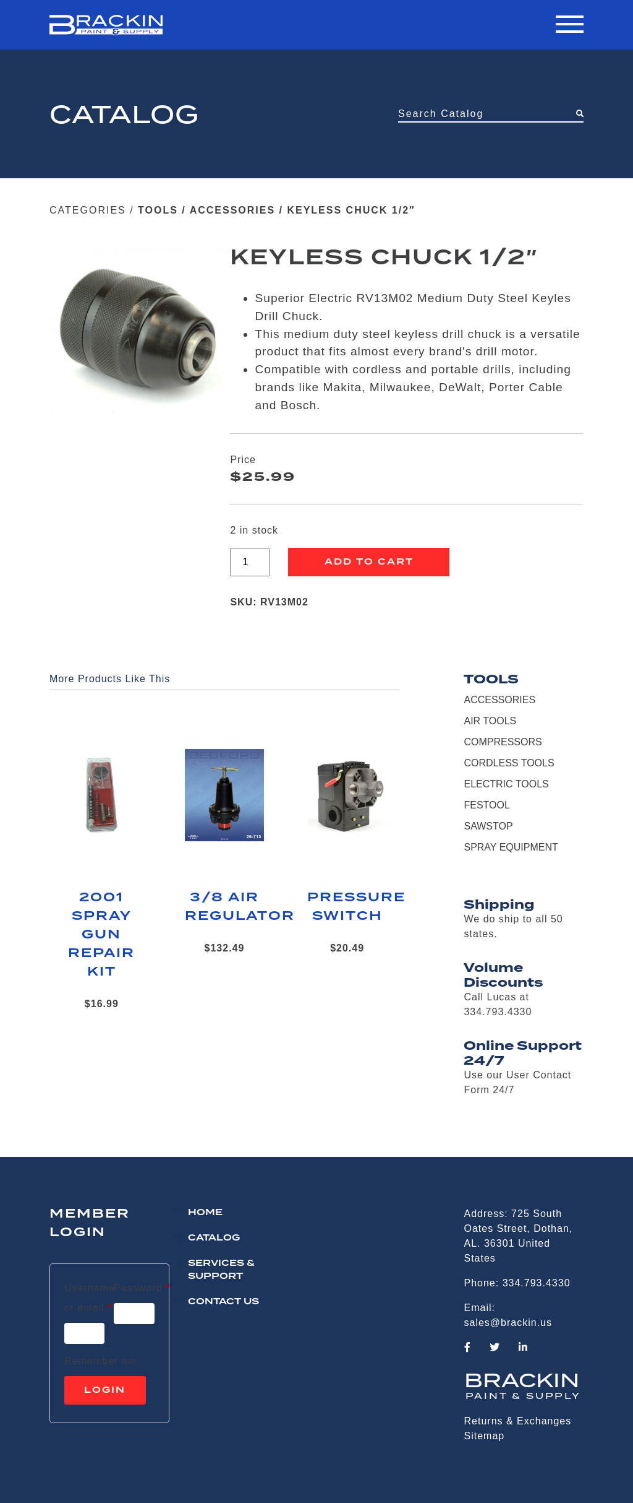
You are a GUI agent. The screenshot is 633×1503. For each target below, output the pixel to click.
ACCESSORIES (232, 210)
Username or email (89, 1298)
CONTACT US (223, 1302)
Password (142, 1285)
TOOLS (158, 210)
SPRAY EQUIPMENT (511, 847)
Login (104, 1390)
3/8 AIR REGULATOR (225, 906)
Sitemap (484, 1436)
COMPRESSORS (503, 742)
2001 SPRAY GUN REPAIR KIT (101, 934)
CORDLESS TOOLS (509, 763)
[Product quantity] (250, 562)
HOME (205, 1212)
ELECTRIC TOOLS (506, 784)
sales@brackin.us (508, 1322)
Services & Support (221, 1270)
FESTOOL (486, 805)
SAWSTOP (488, 826)
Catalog (214, 1238)
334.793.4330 (537, 1283)
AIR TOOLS (490, 721)
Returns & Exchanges (518, 1421)
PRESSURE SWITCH (347, 906)
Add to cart (369, 562)
